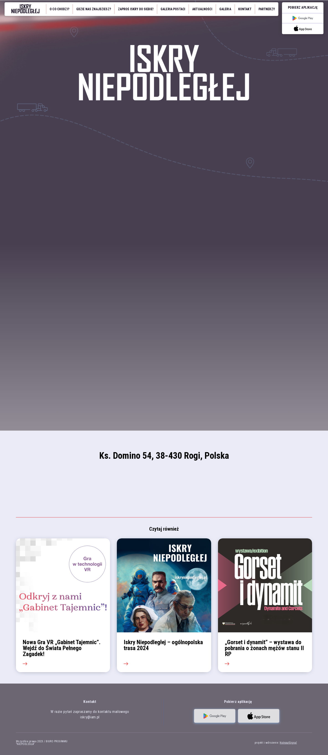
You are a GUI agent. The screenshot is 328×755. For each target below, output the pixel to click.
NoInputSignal (288, 742)
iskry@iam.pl (90, 717)
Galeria (225, 9)
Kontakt (244, 9)
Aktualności (202, 9)
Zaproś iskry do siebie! (136, 9)
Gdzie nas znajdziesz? (93, 9)
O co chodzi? (59, 9)
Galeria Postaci (173, 9)
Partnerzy (267, 9)
